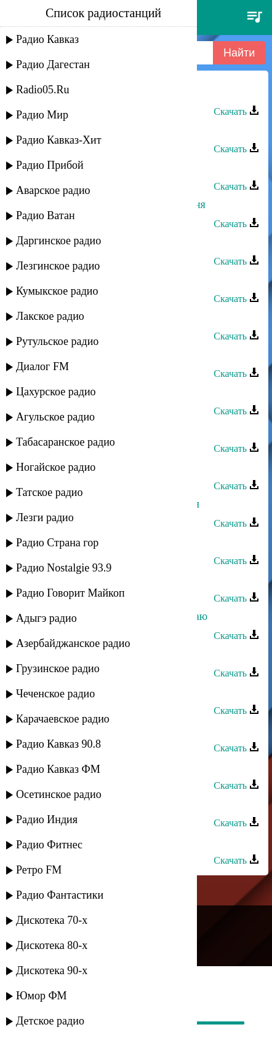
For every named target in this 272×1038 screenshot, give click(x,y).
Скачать (236, 111)
